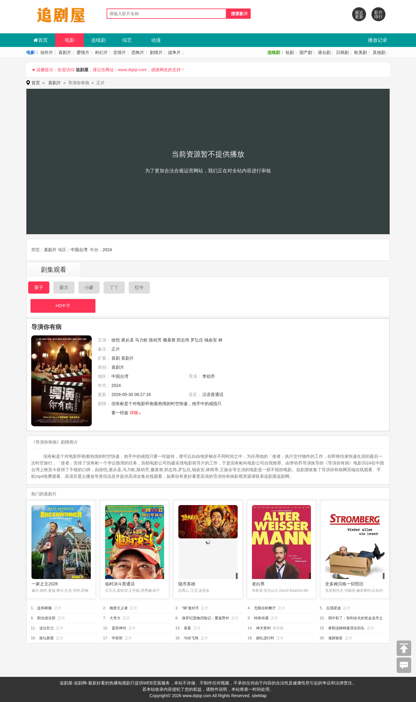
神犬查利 (263, 628)
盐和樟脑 (44, 608)
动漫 (156, 40)
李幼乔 (208, 376)
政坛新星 (46, 638)
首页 (41, 40)
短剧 (290, 52)
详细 (134, 412)
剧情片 (156, 52)
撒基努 (169, 340)
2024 (107, 249)
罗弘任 (196, 340)
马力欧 (141, 340)
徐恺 (115, 340)
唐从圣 (127, 340)
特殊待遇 (261, 618)
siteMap (259, 695)
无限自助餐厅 (265, 608)
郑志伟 (183, 340)
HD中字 (63, 305)
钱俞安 (210, 340)
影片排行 (378, 14)
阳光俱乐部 (46, 618)
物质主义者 (119, 608)
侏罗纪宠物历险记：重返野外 (205, 618)
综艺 (127, 40)
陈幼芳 (155, 340)
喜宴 (187, 628)
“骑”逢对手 (190, 608)
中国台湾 (79, 249)
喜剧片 (64, 52)
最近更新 (359, 14)
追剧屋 (82, 69)
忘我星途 (333, 608)
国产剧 (305, 52)
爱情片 (83, 52)
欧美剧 (360, 52)
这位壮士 (46, 628)
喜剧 (115, 358)
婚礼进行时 (265, 638)
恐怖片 (137, 52)
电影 (69, 40)
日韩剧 (342, 52)
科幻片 (101, 52)
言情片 (119, 52)
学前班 (117, 638)
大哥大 (115, 618)
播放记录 (377, 40)
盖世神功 (119, 628)
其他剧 (379, 52)
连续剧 (98, 40)
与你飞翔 (191, 638)
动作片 (46, 52)
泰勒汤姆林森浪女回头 (346, 628)
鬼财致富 (335, 638)
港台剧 (324, 52)
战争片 (174, 52)
